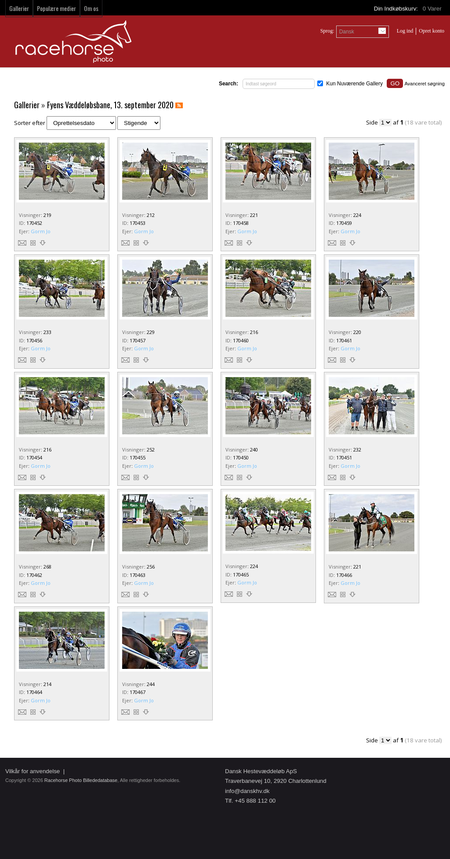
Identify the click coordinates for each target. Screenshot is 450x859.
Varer (433, 8)
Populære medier (56, 8)
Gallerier (19, 8)
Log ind (405, 31)
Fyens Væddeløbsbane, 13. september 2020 (110, 104)
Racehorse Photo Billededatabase (80, 780)
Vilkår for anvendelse (32, 771)
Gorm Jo (41, 231)
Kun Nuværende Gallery (354, 84)
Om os (91, 8)
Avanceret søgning (424, 83)
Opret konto (431, 31)
